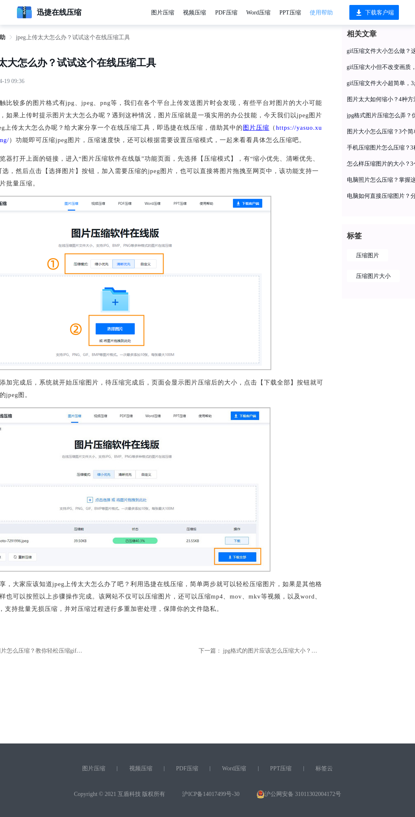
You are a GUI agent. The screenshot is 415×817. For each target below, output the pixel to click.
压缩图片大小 (373, 276)
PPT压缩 (290, 13)
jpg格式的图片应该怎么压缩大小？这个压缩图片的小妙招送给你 (305, 651)
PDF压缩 (226, 13)
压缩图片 (367, 255)
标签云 (324, 768)
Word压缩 (258, 13)
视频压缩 (194, 13)
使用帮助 (321, 13)
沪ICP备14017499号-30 (210, 794)
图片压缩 (162, 13)
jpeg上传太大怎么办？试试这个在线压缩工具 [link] (73, 37)
